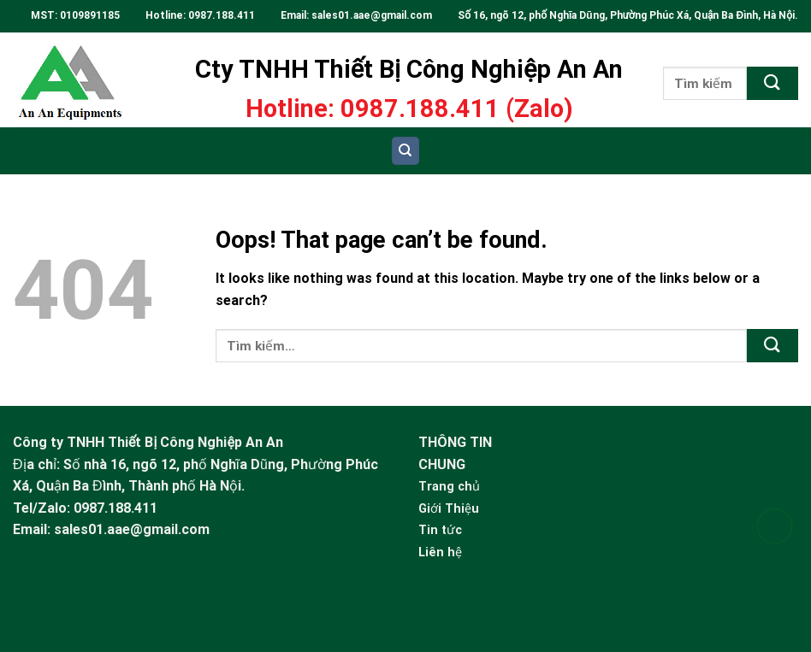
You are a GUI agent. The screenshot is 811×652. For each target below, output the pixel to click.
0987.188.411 (221, 15)
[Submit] (772, 83)
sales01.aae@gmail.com (373, 15)
